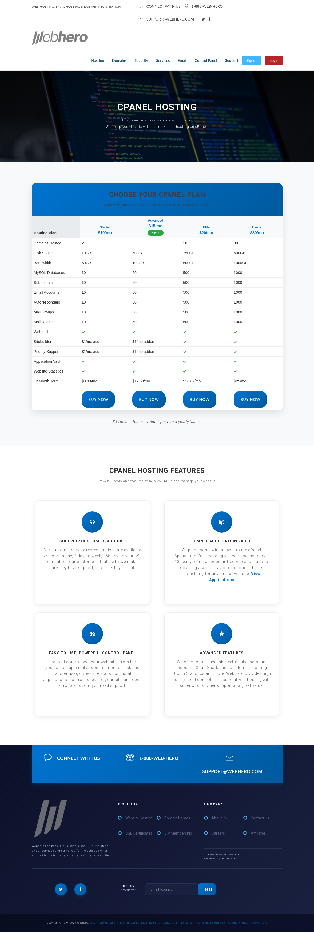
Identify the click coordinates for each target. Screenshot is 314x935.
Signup (251, 61)
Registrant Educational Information (171, 926)
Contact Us (260, 821)
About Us (219, 821)
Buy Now (98, 400)
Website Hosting (139, 821)
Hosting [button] (97, 61)
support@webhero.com (167, 20)
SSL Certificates (138, 837)
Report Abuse (259, 926)
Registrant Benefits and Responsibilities (222, 926)
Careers (218, 837)
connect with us (160, 6)
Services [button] (163, 61)
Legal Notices (99, 926)
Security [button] (141, 61)
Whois (114, 926)
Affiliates (258, 837)
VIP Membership (178, 837)
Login (273, 61)
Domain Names (177, 821)
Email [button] (182, 61)
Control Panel (206, 61)
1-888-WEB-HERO (204, 6)
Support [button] (231, 61)
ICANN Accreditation (133, 926)
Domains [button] (119, 61)
